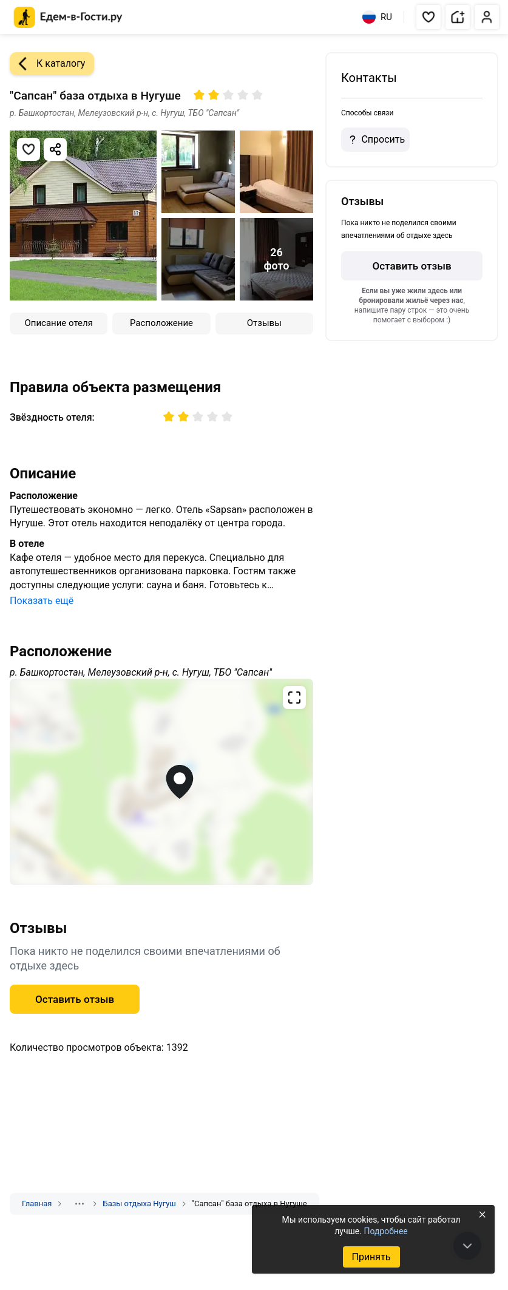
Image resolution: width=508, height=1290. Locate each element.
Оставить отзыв (74, 999)
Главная (37, 1203)
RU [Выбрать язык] (377, 17)
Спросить (375, 139)
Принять (370, 1257)
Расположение (161, 322)
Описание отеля (58, 322)
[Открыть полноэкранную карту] (161, 782)
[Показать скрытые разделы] (79, 1204)
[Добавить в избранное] (28, 149)
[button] (428, 17)
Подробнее (385, 1231)
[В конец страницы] (467, 1246)
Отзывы (264, 322)
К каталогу (47, 63)
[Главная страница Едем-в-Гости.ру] (68, 17)
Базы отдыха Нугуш (139, 1203)
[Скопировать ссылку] (55, 149)
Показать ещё (41, 600)
